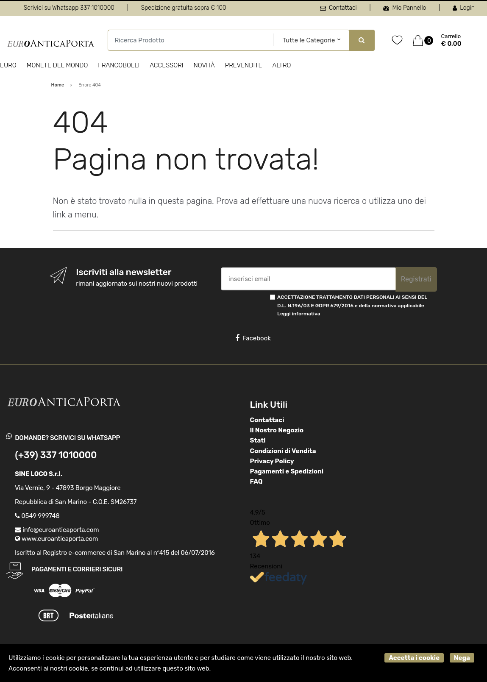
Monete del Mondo (57, 65)
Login (464, 7)
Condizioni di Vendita (283, 451)
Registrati (416, 279)
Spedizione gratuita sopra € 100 (183, 7)
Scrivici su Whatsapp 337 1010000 (69, 7)
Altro (281, 65)
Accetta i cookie (414, 658)
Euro (8, 65)
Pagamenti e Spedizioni (287, 471)
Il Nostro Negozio (277, 430)
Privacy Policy (272, 461)
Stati (258, 440)
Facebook (253, 338)
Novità (204, 65)
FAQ (256, 481)
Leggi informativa (298, 314)
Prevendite (243, 65)
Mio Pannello (404, 7)
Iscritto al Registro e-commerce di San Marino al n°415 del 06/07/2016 (115, 553)
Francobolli (118, 65)
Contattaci (338, 7)
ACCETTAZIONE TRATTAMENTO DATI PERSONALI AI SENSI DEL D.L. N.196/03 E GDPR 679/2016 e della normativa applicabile (352, 305)
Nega (462, 658)
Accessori (166, 65)
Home (57, 85)
